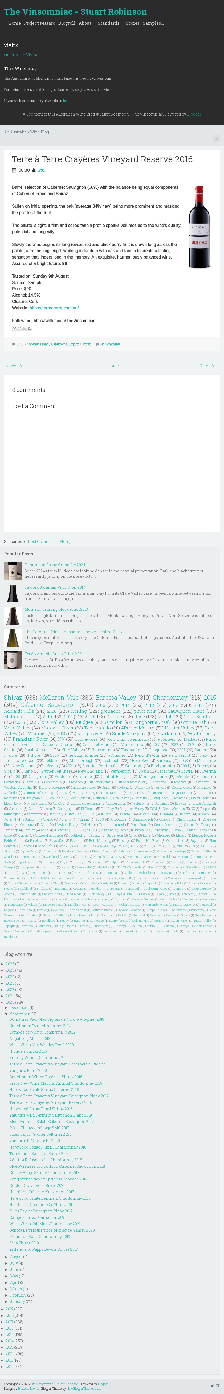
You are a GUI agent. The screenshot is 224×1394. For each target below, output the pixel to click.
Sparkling (167, 733)
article (86, 776)
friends (145, 931)
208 (170, 846)
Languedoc (161, 798)
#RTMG (211, 867)
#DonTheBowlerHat (129, 867)
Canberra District (57, 744)
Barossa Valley (116, 697)
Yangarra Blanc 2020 (28, 1070)
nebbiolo (52, 760)
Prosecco (76, 782)
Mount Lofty (13, 803)
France (10, 755)
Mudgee (84, 722)
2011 (68, 717)
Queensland (175, 840)
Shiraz (86, 344)
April (14, 1282)
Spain (144, 771)
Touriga (29, 830)
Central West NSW (34, 878)
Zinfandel (11, 792)
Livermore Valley (81, 899)
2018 (52, 711)
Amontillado (111, 873)
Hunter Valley (180, 728)
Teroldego (11, 830)
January (17, 1301)
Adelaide (182, 776)
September (20, 1013)
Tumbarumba (116, 803)
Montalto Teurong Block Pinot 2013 (56, 609)
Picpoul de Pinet (27, 862)
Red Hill (123, 915)
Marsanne (206, 760)
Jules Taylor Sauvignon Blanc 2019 (40, 1210)
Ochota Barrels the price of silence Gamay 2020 (52, 1230)
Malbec (190, 739)
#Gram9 (172, 867)
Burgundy (160, 830)
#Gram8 (83, 819)
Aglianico (162, 803)
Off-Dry (58, 803)
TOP (215, 1385)
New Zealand (23, 765)
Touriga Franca (65, 926)
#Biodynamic (33, 798)
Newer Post (16, 365)
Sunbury (160, 920)
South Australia (38, 749)
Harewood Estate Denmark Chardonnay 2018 (50, 1198)
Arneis (161, 787)
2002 (78, 830)
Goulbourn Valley (155, 889)
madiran (190, 931)
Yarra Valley (17, 728)
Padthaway (178, 910)
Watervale (142, 787)
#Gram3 (204, 814)
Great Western (173, 808)
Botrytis (181, 803)
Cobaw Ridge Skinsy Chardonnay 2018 (44, 1172)
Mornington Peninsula (127, 739)
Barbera (201, 749)
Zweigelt (9, 867)
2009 (20, 722)
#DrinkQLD (154, 867)
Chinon (110, 878)
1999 (33, 873)
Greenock (134, 765)
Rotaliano (48, 920)
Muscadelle (164, 857)
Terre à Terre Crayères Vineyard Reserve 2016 (102, 159)
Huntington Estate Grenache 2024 (55, 564)
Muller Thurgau (129, 905)
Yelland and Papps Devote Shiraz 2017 (43, 1249)
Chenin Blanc (186, 819)
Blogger (194, 114)
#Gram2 (186, 814)
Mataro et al (17, 717)
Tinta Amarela (135, 862)
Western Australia (18, 787)
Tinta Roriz (158, 862)
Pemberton (120, 771)
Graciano (159, 782)
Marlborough (81, 760)
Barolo (123, 830)
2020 (192, 744)
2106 (63, 792)
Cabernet (165, 771)
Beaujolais (56, 798)
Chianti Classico (199, 830)
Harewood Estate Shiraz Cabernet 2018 (44, 1089)
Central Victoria (40, 808)
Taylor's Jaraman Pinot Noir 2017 (55, 587)
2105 (180, 846)
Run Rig (79, 920)
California (100, 798)
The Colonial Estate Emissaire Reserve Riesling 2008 (73, 631)
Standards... (110, 23)
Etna (192, 883)
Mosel (147, 857)
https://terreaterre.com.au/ (54, 308)
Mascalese (209, 899)
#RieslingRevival (132, 782)
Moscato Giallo (53, 905)
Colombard (175, 878)
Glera (44, 824)
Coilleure (157, 878)
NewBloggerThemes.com (84, 1388)
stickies (206, 931)
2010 (47, 717)
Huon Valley (96, 894)
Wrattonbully (202, 733)
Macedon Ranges (143, 899)
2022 (174, 744)
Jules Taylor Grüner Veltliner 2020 (40, 1134)
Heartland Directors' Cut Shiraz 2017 (41, 1204)
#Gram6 (47, 819)
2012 (173, 705)
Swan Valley (179, 920)
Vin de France (203, 926)
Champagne (66, 808)
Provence (49, 862)
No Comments (110, 344)
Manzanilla (189, 899)
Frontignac (61, 889)
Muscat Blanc (37, 803)
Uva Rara (135, 926)
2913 (77, 873)
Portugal (107, 915)
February (18, 1295)
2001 (147, 846)
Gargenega (115, 835)
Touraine (44, 926)
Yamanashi (111, 931)
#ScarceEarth (83, 846)
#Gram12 (61, 830)
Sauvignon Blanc (186, 711)
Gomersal (132, 889)
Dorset (122, 883)
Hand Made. (74, 894)
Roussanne (102, 749)
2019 (89, 717)
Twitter (176, 862)
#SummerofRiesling (38, 792)
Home (14, 23)
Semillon (113, 722)
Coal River (121, 798)
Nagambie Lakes (83, 787)
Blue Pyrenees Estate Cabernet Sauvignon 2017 (51, 1121)
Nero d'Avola (147, 755)
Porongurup (53, 782)
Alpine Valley (29, 851)
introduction (48, 867)
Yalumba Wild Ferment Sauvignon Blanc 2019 (50, 1115)
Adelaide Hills (19, 711)
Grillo (133, 835)
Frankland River (30, 739)
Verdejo (184, 926)
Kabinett (187, 894)
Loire (147, 835)
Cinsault (203, 776)
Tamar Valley (203, 920)
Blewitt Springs (102, 851)
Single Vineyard (129, 733)
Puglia (64, 862)
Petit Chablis (29, 915)
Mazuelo (99, 857)
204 (44, 873)
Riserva (32, 920)
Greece (8, 894)
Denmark (11, 782)
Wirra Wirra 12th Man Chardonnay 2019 (44, 1223)
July (14, 1263)
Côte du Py (87, 883)
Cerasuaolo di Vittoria (67, 878)
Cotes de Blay (50, 883)
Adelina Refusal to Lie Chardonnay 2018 (45, 1159)
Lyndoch (121, 899)
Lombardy (103, 899)
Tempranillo (97, 728)
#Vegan (51, 765)
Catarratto (11, 878)
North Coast (78, 910)
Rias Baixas (203, 915)
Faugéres (206, 883)
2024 (70, 765)
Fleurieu (58, 787)
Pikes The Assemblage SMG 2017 (39, 1127)
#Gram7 (65, 819)
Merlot (164, 717)
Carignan (37, 776)
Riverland (202, 782)
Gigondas (95, 889)
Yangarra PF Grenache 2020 (34, 1140)
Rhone (185, 915)
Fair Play (107, 808)
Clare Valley (51, 722)
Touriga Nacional (180, 792)
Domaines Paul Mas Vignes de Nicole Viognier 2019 (56, 1019)
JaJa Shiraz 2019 (24, 1242)
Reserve (171, 915)
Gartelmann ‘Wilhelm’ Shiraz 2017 (40, 1025)
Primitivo (204, 787)
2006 (54, 755)
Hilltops (33, 755)
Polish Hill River (148, 840)
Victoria (123, 787)
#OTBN (64, 846)
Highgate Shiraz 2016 (28, 1051)
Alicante (9, 851)
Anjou (129, 873)
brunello (129, 931)
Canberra (16, 808)
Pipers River (78, 915)
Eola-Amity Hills (172, 883)
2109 (192, 846)
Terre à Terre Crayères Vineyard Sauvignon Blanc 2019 (58, 1095)
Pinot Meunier (112, 792)
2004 (185, 765)
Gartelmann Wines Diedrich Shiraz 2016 (45, 1076)
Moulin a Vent (78, 905)
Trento (84, 926)
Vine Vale (45, 846)
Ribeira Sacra (12, 920)
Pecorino (76, 840)
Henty (68, 857)
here (66, 101)
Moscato (180, 782)
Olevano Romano (129, 910)
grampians (27, 867)
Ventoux (152, 926)
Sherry (113, 920)
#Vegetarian (131, 846)
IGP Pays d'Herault (123, 894)
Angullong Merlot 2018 (30, 1038)
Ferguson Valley (132, 808)
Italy (204, 755)
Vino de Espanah (42, 931)
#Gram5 (28, 819)
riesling (79, 711)
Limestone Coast (19, 760)
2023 (184, 760)
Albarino (206, 846)
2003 (91, 830)
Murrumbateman (156, 905)
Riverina (208, 771)
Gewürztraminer (83, 755)
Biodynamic (162, 765)
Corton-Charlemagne (22, 883)
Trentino (204, 792)
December (19, 1007)
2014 (125, 705)
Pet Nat (87, 824)
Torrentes (26, 926)
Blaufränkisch (143, 819)
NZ (193, 808)
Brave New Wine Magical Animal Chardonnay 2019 (55, 1083)
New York (57, 910)
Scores (133, 23)
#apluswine (140, 803)
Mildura (33, 905)
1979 (11, 873)
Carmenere (205, 873)
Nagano (9, 910)
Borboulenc (146, 873)
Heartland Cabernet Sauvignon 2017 (41, 1191)
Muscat (183, 857)
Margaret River (57, 728)
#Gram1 (107, 814)
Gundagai (52, 857)
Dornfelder (106, 883)
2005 (15, 776)
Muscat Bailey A (184, 905)
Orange (114, 717)
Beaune (82, 851)
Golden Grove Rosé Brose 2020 (37, 1185)
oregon (65, 867)
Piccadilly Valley (54, 915)
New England (90, 771)
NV (61, 739)
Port (93, 915)
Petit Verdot (179, 755)
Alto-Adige (118, 819)
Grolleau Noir (51, 894)
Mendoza (116, 857)
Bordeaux (141, 830)
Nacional (206, 905)
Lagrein (31, 782)
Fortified (75, 835)
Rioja (132, 792)
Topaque (9, 926)
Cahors (123, 851)
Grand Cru (179, 889)
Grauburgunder (202, 889)
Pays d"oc (57, 840)
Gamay (203, 765)
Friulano (42, 889)
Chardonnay (170, 697)
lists (176, 931)
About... (87, 23)
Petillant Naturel (111, 824)
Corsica (211, 878)
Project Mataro (39, 23)
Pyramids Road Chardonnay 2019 (39, 1236)
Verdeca (169, 926)
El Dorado (88, 808)
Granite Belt (193, 722)
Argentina (50, 851)
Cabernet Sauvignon (65, 344)
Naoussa (25, 910)
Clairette (141, 878)
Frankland (25, 889)
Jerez (172, 894)
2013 (149, 705)
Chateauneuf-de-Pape (171, 851)
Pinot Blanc (139, 824)
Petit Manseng (100, 840)
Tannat (106, 787)
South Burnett (152, 792)
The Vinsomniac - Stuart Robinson (75, 11)
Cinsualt (125, 878)
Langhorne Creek (152, 722)
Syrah (26, 744)
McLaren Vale (59, 697)
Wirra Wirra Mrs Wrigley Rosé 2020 (41, 1044)
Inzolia (145, 894)
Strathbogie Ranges (136, 920)
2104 (55, 873)
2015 (210, 697)
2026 (10, 963)
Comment (194, 878)
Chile (8, 835)
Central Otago (182, 787)
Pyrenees (166, 739)
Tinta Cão (74, 814)
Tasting (55, 814)
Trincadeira (100, 926)
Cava (177, 830)
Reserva (155, 915)
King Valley (72, 749)
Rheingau (80, 862)
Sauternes (97, 920)
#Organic (116, 755)
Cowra (187, 771)
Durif (43, 787)
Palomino (197, 910)
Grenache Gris (27, 894)
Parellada (37, 840)
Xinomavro (90, 931)
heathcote (111, 760)
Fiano (27, 771)
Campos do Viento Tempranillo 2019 (42, 1032)
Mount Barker (201, 798)
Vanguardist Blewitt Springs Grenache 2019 (48, 1179)
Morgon (133, 857)
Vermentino (132, 744)
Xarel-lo (191, 862)
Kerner (202, 894)
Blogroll (66, 23)
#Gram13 (146, 814)
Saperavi (196, 840)
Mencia (179, 798)
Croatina (70, 883)
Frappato (94, 835)
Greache (9, 857)
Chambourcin (143, 851)
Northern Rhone (102, 910)
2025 (159, 846)
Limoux (59, 899)
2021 (156, 744)
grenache (111, 711)
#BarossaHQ (83, 867)
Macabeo (163, 835)
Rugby (64, 920)
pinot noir (145, 711)
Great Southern (200, 717)
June (14, 1269)
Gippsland (113, 889)
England (150, 883)
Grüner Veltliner (55, 771)
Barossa (163, 760)
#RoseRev (138, 760)
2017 (198, 705)
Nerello (41, 910)
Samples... (153, 23)
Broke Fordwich (204, 803)
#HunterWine (100, 782)
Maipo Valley (168, 899)
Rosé (139, 717)
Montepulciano (153, 776)
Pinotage (123, 840)
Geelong (78, 889)
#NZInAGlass (192, 867)
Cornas (23, 835)
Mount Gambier (102, 905)
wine (44, 830)
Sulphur (115, 862)
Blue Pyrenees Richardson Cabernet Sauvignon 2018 (57, 1166)
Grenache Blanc (30, 857)
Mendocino (15, 905)
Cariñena (186, 873)
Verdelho (63, 776)
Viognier (37, 733)
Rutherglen (12, 814)
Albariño (107, 830)
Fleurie (8, 889)
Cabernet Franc (37, 344)
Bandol (66, 851)
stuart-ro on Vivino (21, 54)
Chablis (164, 819)
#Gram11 (126, 814)
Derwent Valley (201, 851)
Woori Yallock (68, 931)
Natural (198, 857)
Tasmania (130, 749)
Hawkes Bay (64, 824)
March (16, 1288)
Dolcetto (141, 798)
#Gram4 (10, 819)
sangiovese (90, 733)
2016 (20, 344)
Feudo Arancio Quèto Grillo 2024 (54, 653)
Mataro (181, 835)
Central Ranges (115, 776)
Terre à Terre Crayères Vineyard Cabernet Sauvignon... (58, 1064)
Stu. (42, 170)
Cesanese (93, 878)
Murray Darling (83, 792)
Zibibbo (207, 862)
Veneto (26, 846)
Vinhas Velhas (14, 931)
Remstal (139, 915)
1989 (22, 873)
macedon (10, 798)
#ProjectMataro (137, 728)
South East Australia (85, 803)
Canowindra (167, 873)
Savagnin (98, 862)
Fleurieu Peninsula (99, 765)
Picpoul (205, 808)
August (16, 1256)
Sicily (9, 771)
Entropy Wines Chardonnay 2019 (39, 1057)
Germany (27, 824)
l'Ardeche (162, 931)
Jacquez (83, 857)
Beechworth (78, 798)
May (14, 1275)
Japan (160, 894)
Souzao (189, 824)
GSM (153, 808)
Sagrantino (35, 814)
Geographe (158, 749)
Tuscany (119, 926)
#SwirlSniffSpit (107, 846)
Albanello (91, 873)
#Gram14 (166, 814)
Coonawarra (86, 739)
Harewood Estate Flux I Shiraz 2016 (40, 1108)
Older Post (209, 365)
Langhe (25, 899)
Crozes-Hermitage (49, 835)
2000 (100, 819)
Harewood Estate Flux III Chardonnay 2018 (48, 1147)
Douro (136, 883)
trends (8, 936)
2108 (67, 873)
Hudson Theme (28, 1388)
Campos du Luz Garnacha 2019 (36, 1217)
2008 (62, 733)
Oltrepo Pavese (156, 910)
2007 (181, 749)
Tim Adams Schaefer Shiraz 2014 (39, 1153)
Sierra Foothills (165, 824)
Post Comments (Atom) (49, 541)
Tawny (206, 824)
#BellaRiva (104, 867)
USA (91, 814)
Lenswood (42, 899)
